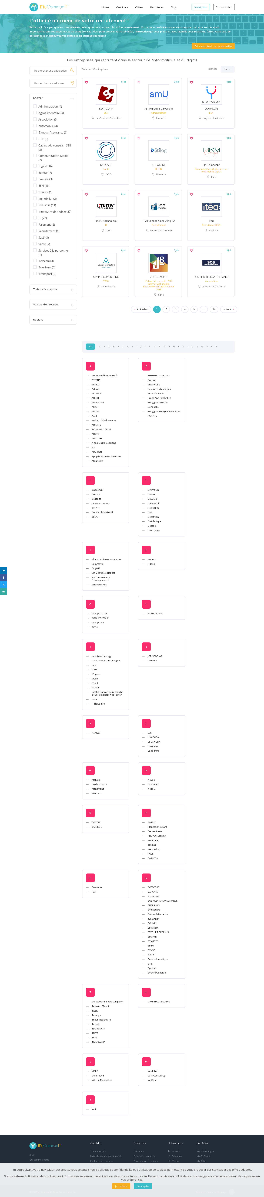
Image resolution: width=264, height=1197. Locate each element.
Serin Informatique (158, 957)
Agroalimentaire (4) (51, 113)
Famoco (152, 557)
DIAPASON (211, 108)
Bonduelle (153, 404)
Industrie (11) (47, 205)
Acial (94, 413)
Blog (173, 7)
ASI (93, 445)
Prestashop (154, 847)
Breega (152, 377)
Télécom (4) (46, 261)
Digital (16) (45, 166)
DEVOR (151, 492)
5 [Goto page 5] (193, 307)
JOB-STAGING (158, 275)
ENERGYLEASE (99, 582)
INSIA (94, 697)
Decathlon (153, 514)
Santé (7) (44, 244)
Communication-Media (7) (53, 156)
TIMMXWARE (98, 1040)
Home (105, 7)
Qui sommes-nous (39, 1157)
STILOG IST (158, 164)
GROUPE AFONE (100, 616)
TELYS (95, 1031)
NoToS (151, 786)
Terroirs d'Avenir (101, 1004)
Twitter (174, 1159)
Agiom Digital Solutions (104, 440)
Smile (151, 943)
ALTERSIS (97, 391)
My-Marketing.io (205, 1149)
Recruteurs (157, 7)
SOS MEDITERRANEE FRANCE (211, 275)
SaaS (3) (43, 237)
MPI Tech (96, 791)
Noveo (151, 777)
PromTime (153, 838)
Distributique (155, 519)
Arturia (95, 387)
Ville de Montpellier (102, 1078)
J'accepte (143, 1186)
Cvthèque (139, 1149)
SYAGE (151, 948)
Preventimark (155, 829)
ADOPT (95, 432)
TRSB (94, 1035)
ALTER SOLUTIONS (101, 427)
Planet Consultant (157, 824)
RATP (94, 889)
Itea (211, 219)
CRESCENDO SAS (101, 501)
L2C (150, 730)
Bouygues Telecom (158, 400)
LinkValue (153, 744)
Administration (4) (50, 106)
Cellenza (96, 496)
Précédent (141, 307)
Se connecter (224, 7)
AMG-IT (95, 404)
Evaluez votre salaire (101, 1159)
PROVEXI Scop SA (157, 833)
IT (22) (42, 218)
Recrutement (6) (48, 231)
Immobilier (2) (47, 199)
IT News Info (98, 701)
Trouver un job (98, 1149)
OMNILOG (97, 824)
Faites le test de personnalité (105, 1154)
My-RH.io (201, 1159)
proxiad (152, 842)
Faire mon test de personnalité (213, 46)
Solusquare (154, 907)
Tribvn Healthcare (101, 1017)
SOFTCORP (106, 108)
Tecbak (96, 1022)
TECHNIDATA (98, 1026)
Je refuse (121, 1186)
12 (213, 307)
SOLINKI (152, 921)
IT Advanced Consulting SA (158, 219)
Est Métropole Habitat (103, 570)
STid (150, 961)
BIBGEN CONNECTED (158, 373)
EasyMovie (97, 561)
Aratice (95, 382)
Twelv (95, 1008)
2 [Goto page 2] (165, 307)
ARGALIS (96, 422)
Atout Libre (97, 458)
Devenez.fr (154, 501)
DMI (150, 510)
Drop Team (154, 528)
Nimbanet (153, 782)
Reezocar (97, 885)
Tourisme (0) (46, 267)
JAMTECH (152, 658)
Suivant (228, 307)
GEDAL (95, 625)
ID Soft (95, 685)
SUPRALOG (154, 903)
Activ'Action (98, 400)
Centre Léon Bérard (102, 510)
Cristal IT (96, 492)
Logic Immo (153, 748)
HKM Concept (211, 164)
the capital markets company (107, 999)
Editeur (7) (45, 173)
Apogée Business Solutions (106, 454)
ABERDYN (97, 449)
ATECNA (96, 377)
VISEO (95, 1069)
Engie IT (96, 566)
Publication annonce (144, 1154)
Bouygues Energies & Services (164, 409)
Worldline (153, 1069)
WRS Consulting (156, 1073)
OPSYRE (96, 820)
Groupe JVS (98, 620)
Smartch (152, 934)
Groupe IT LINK (100, 611)
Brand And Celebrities (159, 396)
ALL (91, 344)
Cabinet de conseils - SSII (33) (54, 146)
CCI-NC (95, 505)
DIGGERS (153, 496)
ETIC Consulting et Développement (101, 577)
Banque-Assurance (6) (52, 132)
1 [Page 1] (156, 307)
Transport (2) (47, 274)
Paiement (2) (46, 224)
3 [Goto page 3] (175, 307)
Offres (139, 7)
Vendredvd (98, 1073)
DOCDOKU (153, 505)
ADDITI (95, 396)
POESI (151, 851)
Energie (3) (45, 179)
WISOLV (152, 1078)
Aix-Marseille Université (159, 108)
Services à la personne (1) (53, 251)
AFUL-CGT (97, 436)
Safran (151, 952)
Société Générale (157, 970)
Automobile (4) (48, 126)
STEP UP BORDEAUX (158, 930)
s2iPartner (153, 916)
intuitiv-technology (106, 219)
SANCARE (106, 164)
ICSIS (94, 667)
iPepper (96, 672)
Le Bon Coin (154, 739)
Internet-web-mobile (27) (54, 212)
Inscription (200, 7)
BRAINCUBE (154, 382)
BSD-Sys (152, 413)
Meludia (96, 777)
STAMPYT (153, 939)
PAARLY (152, 820)
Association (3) (48, 119)
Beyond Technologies (159, 387)
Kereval (96, 730)
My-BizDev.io (203, 1154)
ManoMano (98, 786)
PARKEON (153, 856)
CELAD (95, 514)
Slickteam (153, 925)
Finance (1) (45, 192)
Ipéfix (95, 676)
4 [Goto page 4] (184, 307)
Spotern (152, 966)
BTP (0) (43, 139)
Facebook (175, 1154)
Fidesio (151, 561)
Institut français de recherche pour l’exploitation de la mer (107, 691)
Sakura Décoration (158, 912)
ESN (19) (43, 186)
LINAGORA (153, 735)
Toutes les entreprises (146, 1159)
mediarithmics (99, 782)
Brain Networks (156, 391)
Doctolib (152, 523)
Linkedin (174, 1149)
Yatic (94, 1107)
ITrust (95, 681)
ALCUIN (95, 409)
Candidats (122, 7)
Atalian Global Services (104, 418)
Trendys (96, 1013)
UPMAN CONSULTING (106, 275)
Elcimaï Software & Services (106, 557)
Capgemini (97, 487)
